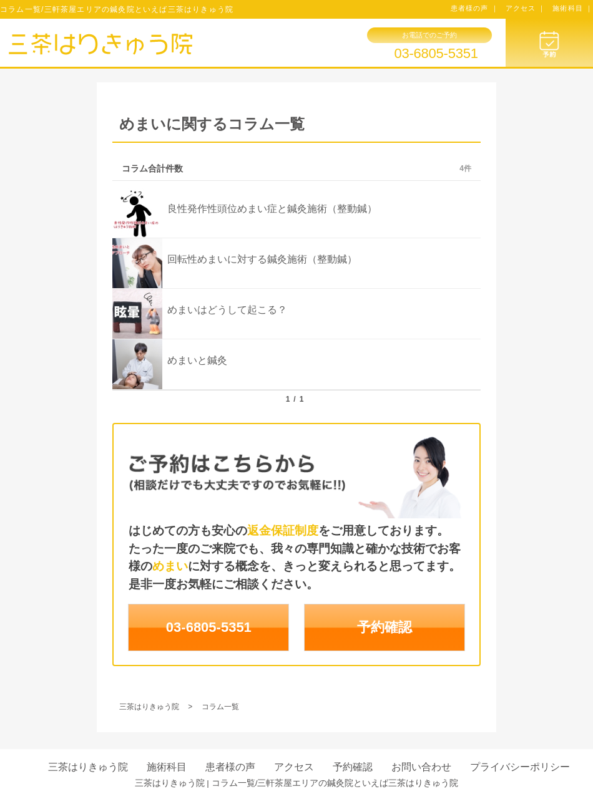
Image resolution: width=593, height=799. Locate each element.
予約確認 (384, 627)
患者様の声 (230, 767)
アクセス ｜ (526, 8)
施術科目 (167, 767)
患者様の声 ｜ (475, 8)
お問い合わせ (421, 767)
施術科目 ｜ (572, 8)
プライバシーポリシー (520, 767)
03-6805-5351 (436, 54)
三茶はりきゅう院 (88, 767)
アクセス (294, 767)
